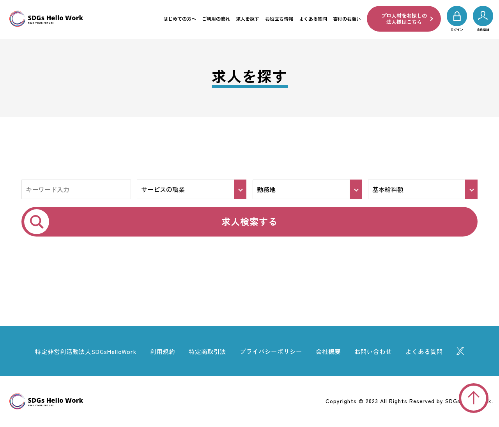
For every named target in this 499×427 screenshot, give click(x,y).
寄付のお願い (347, 18)
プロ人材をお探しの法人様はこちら (404, 18)
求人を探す (247, 18)
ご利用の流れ (216, 18)
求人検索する (249, 222)
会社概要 (332, 352)
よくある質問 (313, 18)
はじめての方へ (179, 18)
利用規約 (159, 352)
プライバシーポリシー (272, 352)
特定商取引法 (206, 352)
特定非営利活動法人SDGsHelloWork (78, 352)
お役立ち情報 (279, 18)
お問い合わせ (379, 352)
